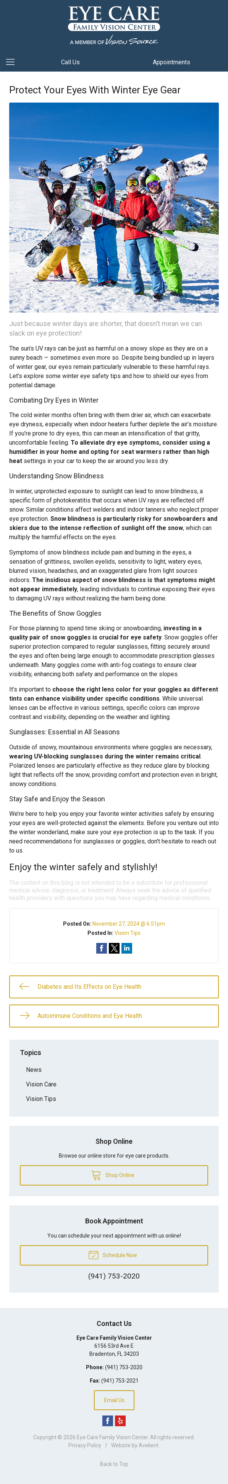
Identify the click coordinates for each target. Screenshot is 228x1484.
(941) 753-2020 (123, 1367)
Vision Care (41, 1084)
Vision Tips (128, 933)
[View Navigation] (13, 62)
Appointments (171, 62)
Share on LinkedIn (126, 948)
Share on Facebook (101, 948)
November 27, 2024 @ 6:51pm (128, 924)
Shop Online (112, 1174)
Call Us (70, 62)
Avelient (148, 1445)
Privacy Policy (84, 1445)
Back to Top (114, 1464)
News (34, 1069)
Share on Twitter (114, 948)
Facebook (107, 1421)
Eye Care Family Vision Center (112, 1437)
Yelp (120, 1421)
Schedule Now (112, 1254)
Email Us (114, 1400)
